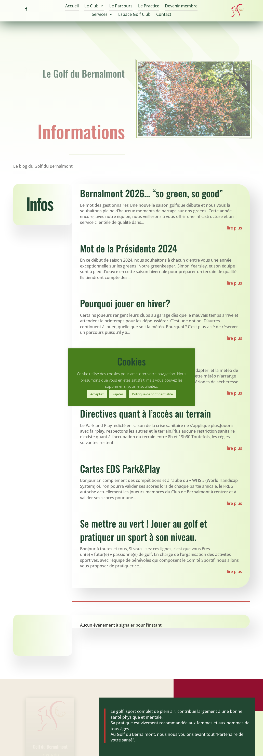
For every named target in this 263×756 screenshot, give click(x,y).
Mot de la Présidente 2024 (128, 248)
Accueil (72, 6)
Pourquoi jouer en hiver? (125, 303)
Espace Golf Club (134, 15)
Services (100, 15)
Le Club (91, 6)
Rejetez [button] (117, 394)
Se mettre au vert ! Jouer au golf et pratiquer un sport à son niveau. (143, 530)
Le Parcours (121, 6)
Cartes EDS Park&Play (120, 468)
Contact (163, 15)
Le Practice (148, 6)
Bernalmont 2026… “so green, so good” (151, 193)
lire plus (234, 228)
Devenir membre (181, 6)
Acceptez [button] (97, 394)
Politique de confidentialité (152, 394)
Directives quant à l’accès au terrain (145, 413)
